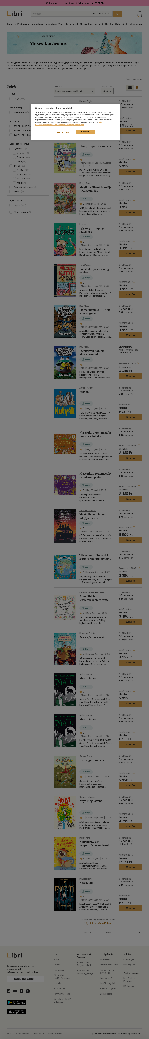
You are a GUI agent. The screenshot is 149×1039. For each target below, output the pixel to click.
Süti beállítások (64, 132)
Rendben (85, 132)
